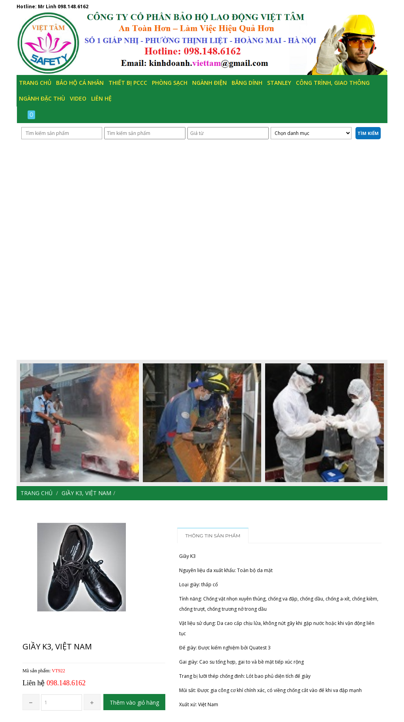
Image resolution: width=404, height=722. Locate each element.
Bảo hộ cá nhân (80, 82)
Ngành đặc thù (42, 98)
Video (78, 98)
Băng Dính (247, 82)
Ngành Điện (209, 82)
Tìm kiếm (368, 133)
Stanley (279, 82)
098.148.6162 (73, 6)
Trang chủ (35, 82)
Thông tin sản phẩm (213, 536)
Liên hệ (101, 98)
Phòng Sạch (169, 82)
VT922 (58, 670)
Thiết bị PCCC (127, 82)
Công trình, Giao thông (333, 82)
